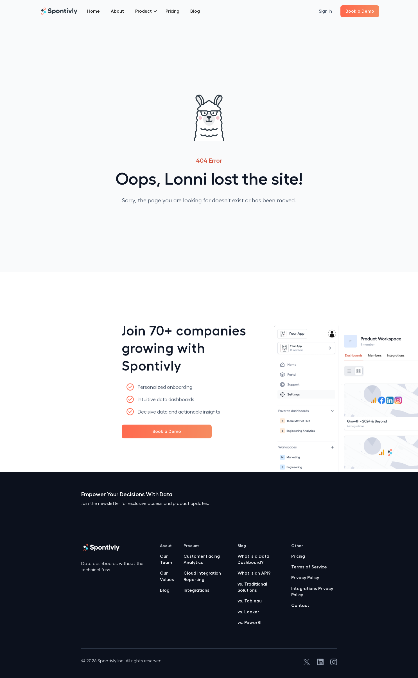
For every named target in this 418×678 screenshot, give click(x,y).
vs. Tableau (250, 601)
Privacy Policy (305, 577)
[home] (59, 11)
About (117, 11)
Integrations (196, 590)
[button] (146, 11)
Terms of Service (309, 567)
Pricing (172, 11)
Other (297, 546)
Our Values (167, 576)
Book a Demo (359, 11)
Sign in (325, 11)
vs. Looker (248, 612)
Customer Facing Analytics (202, 559)
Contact (300, 605)
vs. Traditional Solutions (252, 587)
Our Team (166, 559)
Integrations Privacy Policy (312, 591)
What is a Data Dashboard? (253, 559)
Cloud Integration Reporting (202, 576)
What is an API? (254, 573)
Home (93, 11)
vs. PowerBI (249, 622)
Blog (195, 11)
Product (191, 546)
